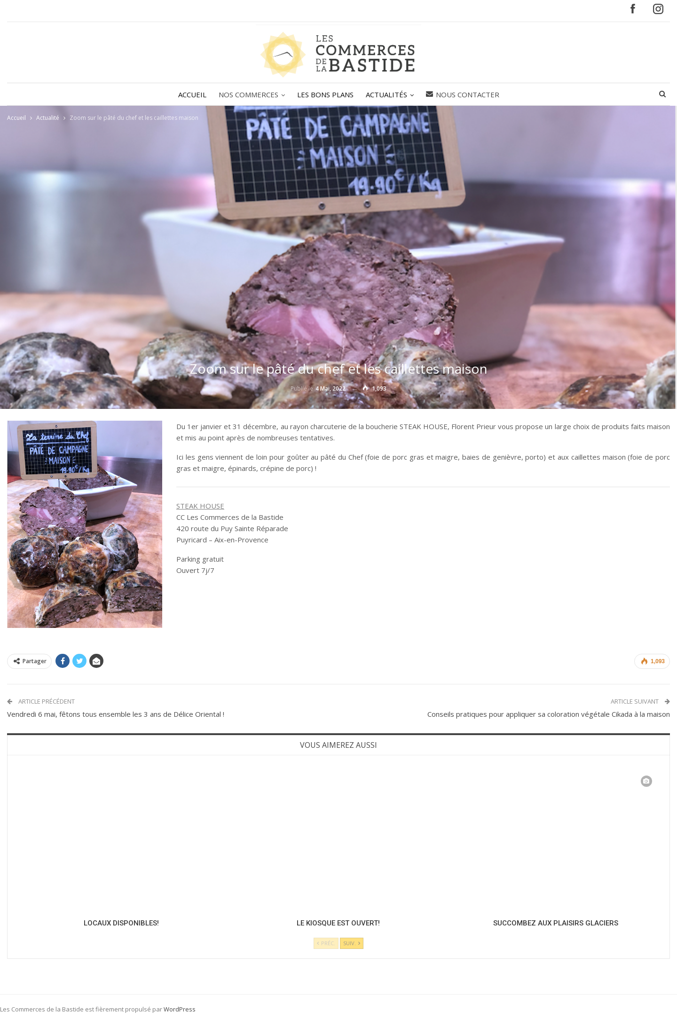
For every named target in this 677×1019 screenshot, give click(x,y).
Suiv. (351, 943)
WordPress (180, 1009)
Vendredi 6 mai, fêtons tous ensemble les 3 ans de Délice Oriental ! (115, 714)
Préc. (326, 943)
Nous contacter (465, 94)
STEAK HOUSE (200, 505)
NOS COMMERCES (247, 94)
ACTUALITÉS (388, 94)
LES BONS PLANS (325, 94)
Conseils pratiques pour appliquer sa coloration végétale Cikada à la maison (548, 714)
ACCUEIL (189, 94)
